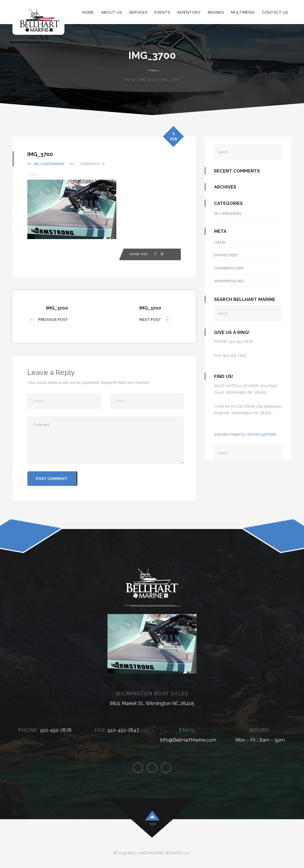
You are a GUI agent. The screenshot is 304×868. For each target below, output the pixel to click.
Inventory (189, 12)
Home (88, 12)
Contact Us (275, 12)
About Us (111, 12)
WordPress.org (229, 281)
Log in (220, 242)
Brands (216, 12)
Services (138, 12)
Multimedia (243, 12)
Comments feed (229, 268)
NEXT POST (154, 319)
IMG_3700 (148, 79)
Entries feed (226, 255)
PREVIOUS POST (48, 319)
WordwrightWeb (261, 434)
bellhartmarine (49, 164)
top (152, 824)
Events (162, 12)
